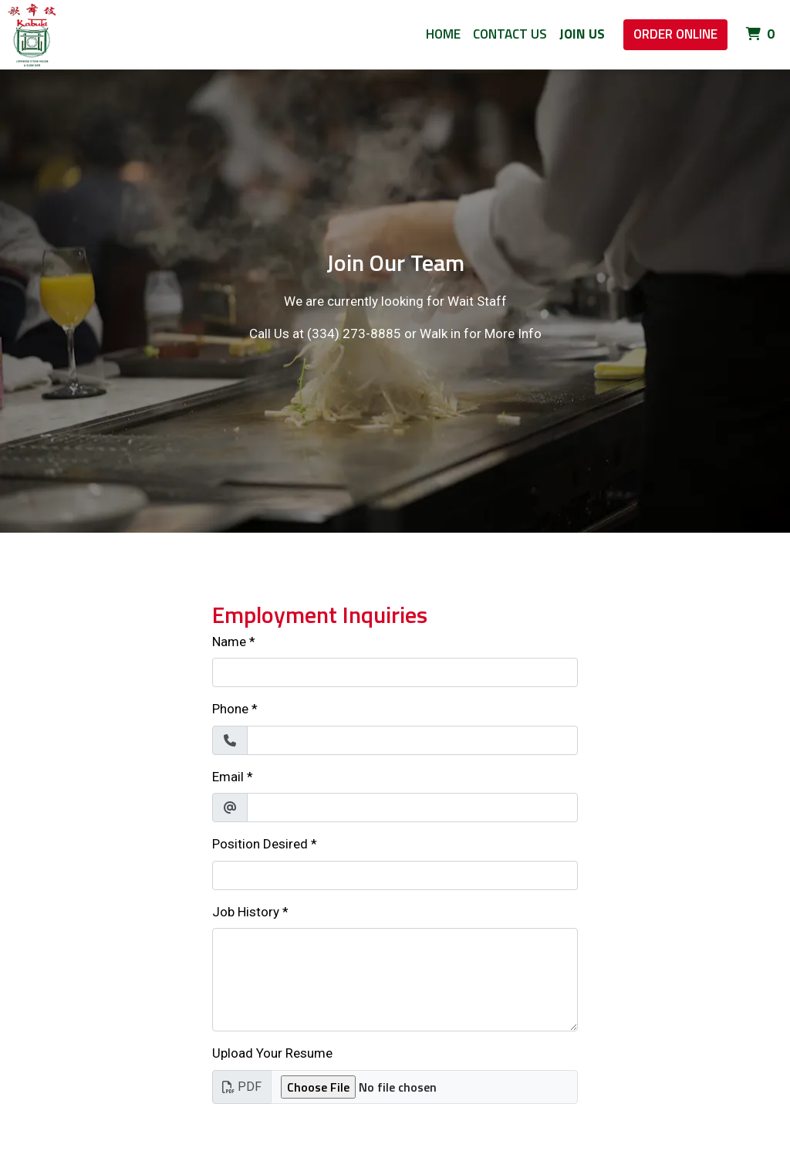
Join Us (582, 34)
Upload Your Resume (272, 1053)
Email (228, 776)
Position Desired (260, 844)
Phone (230, 708)
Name (229, 641)
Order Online (675, 34)
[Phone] (412, 740)
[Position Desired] (395, 875)
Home (443, 34)
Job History (245, 911)
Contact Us (510, 34)
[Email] (412, 807)
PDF (242, 1086)
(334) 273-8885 (354, 333)
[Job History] (395, 979)
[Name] (395, 672)
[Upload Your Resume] (424, 1087)
